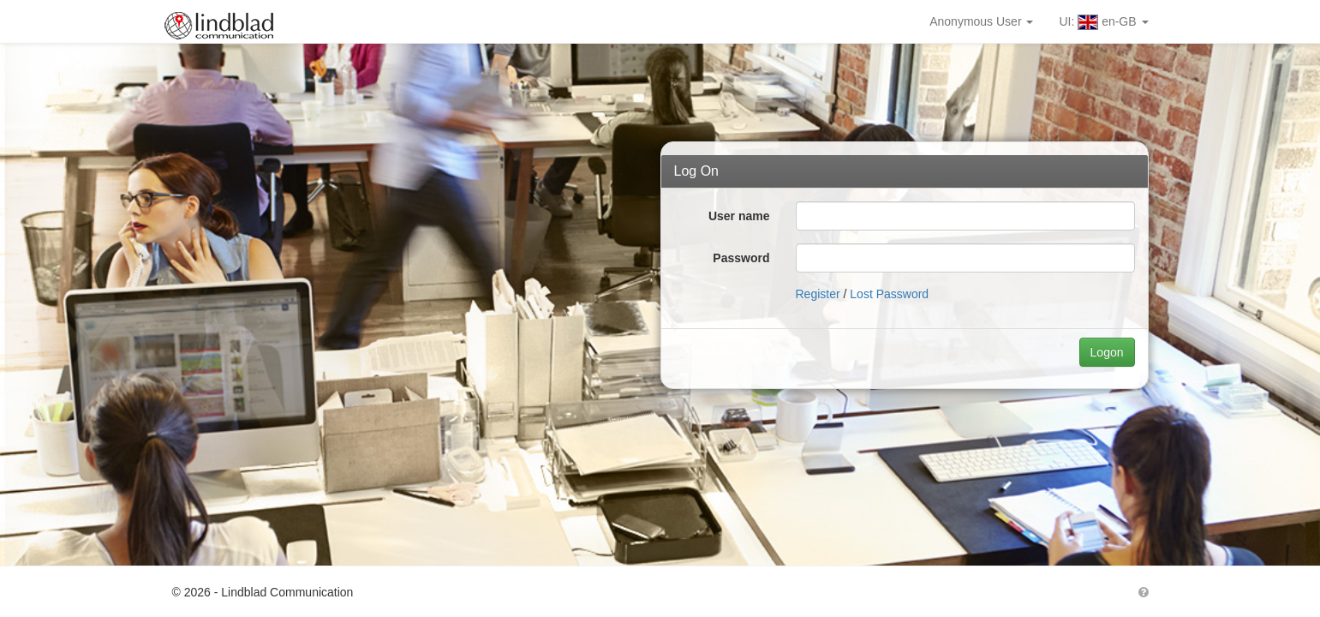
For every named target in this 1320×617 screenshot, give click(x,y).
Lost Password (889, 294)
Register (818, 294)
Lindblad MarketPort (228, 21)
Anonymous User (981, 21)
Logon (1107, 352)
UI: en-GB (1103, 22)
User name (739, 216)
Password (741, 258)
